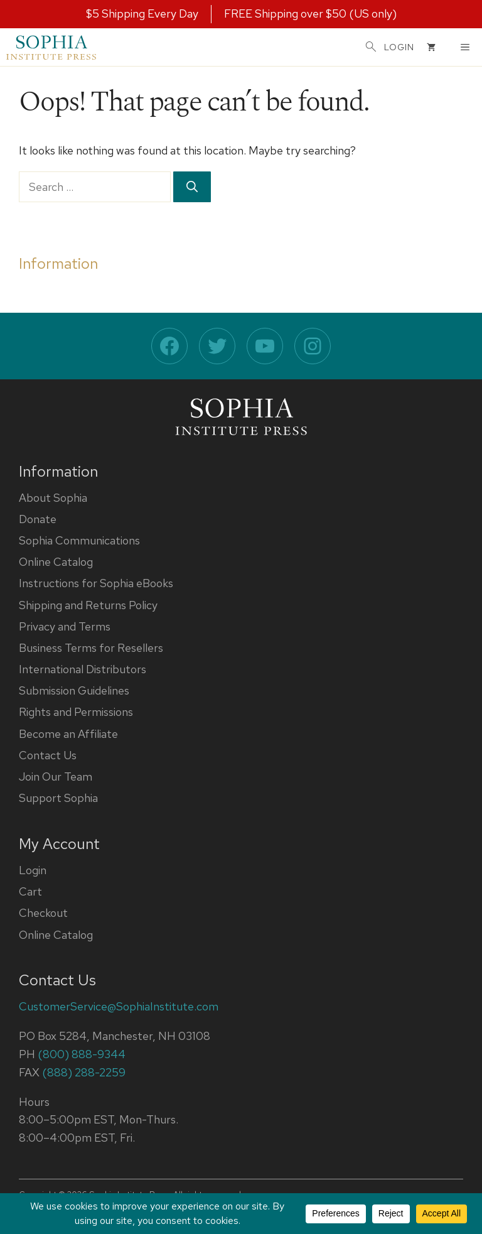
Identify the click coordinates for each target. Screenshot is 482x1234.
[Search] (192, 186)
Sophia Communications (79, 540)
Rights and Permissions (76, 712)
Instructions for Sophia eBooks (96, 583)
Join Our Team (55, 776)
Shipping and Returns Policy (88, 605)
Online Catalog (56, 562)
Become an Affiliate (68, 734)
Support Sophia (58, 798)
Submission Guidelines (74, 690)
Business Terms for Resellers (91, 648)
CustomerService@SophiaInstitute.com (118, 1006)
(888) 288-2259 (84, 1072)
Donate (37, 519)
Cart (30, 891)
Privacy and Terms (64, 626)
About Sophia (53, 497)
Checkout (43, 913)
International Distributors (82, 669)
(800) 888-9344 (82, 1054)
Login (32, 870)
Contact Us (48, 755)
